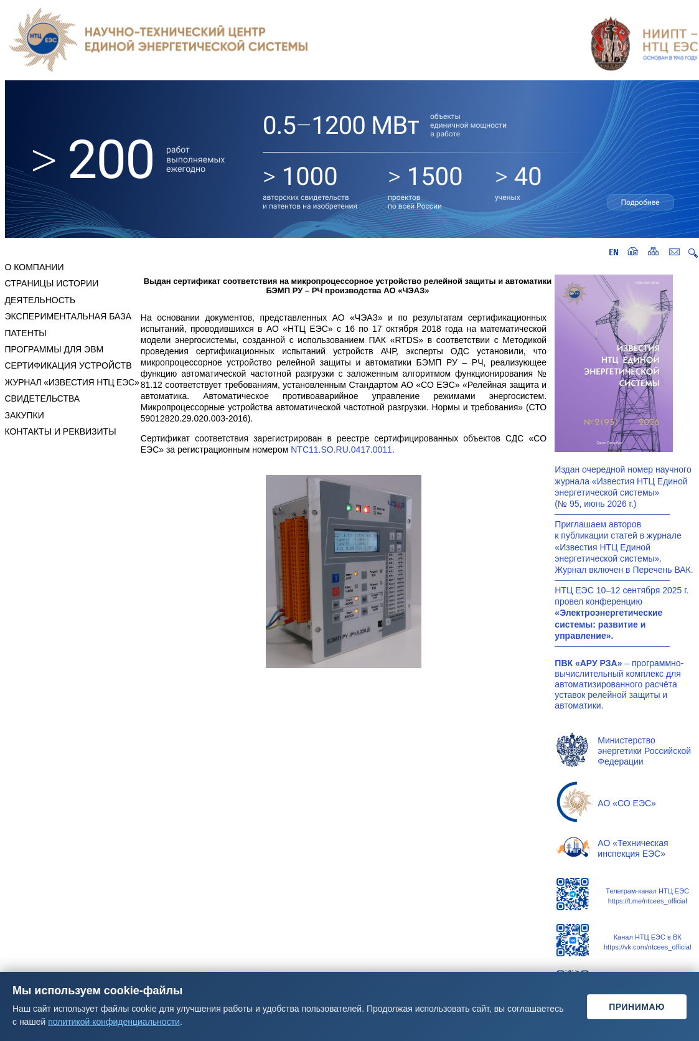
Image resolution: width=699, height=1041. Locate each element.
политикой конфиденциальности (114, 1022)
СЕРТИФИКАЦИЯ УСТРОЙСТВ (68, 365)
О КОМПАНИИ (34, 267)
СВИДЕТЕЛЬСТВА (42, 398)
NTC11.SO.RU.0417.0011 (341, 450)
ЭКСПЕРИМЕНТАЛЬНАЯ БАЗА (68, 316)
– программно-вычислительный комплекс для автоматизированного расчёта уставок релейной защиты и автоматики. (619, 684)
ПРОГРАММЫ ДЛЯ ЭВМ (54, 349)
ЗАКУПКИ (24, 415)
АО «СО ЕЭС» (626, 803)
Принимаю (637, 1007)
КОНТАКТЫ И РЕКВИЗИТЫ (60, 431)
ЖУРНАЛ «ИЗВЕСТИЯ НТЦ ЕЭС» (72, 382)
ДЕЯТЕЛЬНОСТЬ (40, 300)
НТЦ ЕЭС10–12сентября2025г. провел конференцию (621, 613)
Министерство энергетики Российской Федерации (644, 750)
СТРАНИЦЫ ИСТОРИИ (52, 283)
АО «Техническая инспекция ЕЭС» (633, 848)
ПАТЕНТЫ (26, 333)
